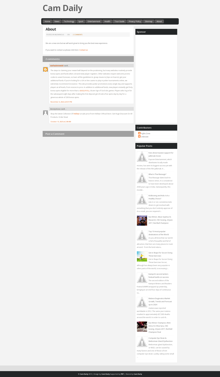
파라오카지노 (85, 90)
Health (107, 21)
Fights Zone (145, 133)
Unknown (144, 137)
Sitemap (148, 21)
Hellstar (77, 114)
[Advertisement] (156, 78)
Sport (80, 21)
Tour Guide (119, 21)
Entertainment (94, 21)
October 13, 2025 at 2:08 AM (61, 122)
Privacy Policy (135, 21)
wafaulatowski (57, 65)
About (159, 21)
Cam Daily (62, 8)
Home (47, 21)
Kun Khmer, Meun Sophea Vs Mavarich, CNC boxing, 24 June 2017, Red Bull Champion (161, 220)
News (57, 21)
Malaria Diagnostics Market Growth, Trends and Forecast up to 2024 (160, 301)
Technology (69, 21)
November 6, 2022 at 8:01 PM (61, 102)
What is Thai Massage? (157, 174)
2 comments (77, 35)
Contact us (83, 50)
